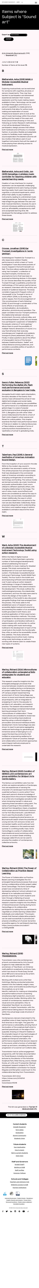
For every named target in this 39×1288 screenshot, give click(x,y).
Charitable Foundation (19, 1204)
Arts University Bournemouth (13, 53)
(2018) (12, 455)
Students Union (19, 1138)
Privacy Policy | (27, 1200)
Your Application (19, 1147)
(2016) (13, 79)
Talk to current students (19, 1153)
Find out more (7, 150)
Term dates (19, 1130)
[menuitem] (22, 2)
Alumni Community (19, 1135)
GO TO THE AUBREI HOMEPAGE (16, 1115)
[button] (8, 39)
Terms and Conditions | (12, 1202)
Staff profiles (19, 1170)
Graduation (19, 1133)
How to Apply (19, 1150)
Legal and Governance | (11, 1198)
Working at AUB (19, 1167)
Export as (6, 35)
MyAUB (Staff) (19, 1164)
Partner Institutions (19, 1187)
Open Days (19, 1156)
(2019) (12, 954)
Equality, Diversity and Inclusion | (14, 1200)
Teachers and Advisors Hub (19, 1182)
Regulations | (29, 1198)
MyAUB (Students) (19, 1127)
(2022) (15, 383)
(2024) (13, 670)
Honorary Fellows (19, 1173)
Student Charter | (21, 1198)
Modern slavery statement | (25, 1202)
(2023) (10, 545)
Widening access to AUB (19, 1185)
